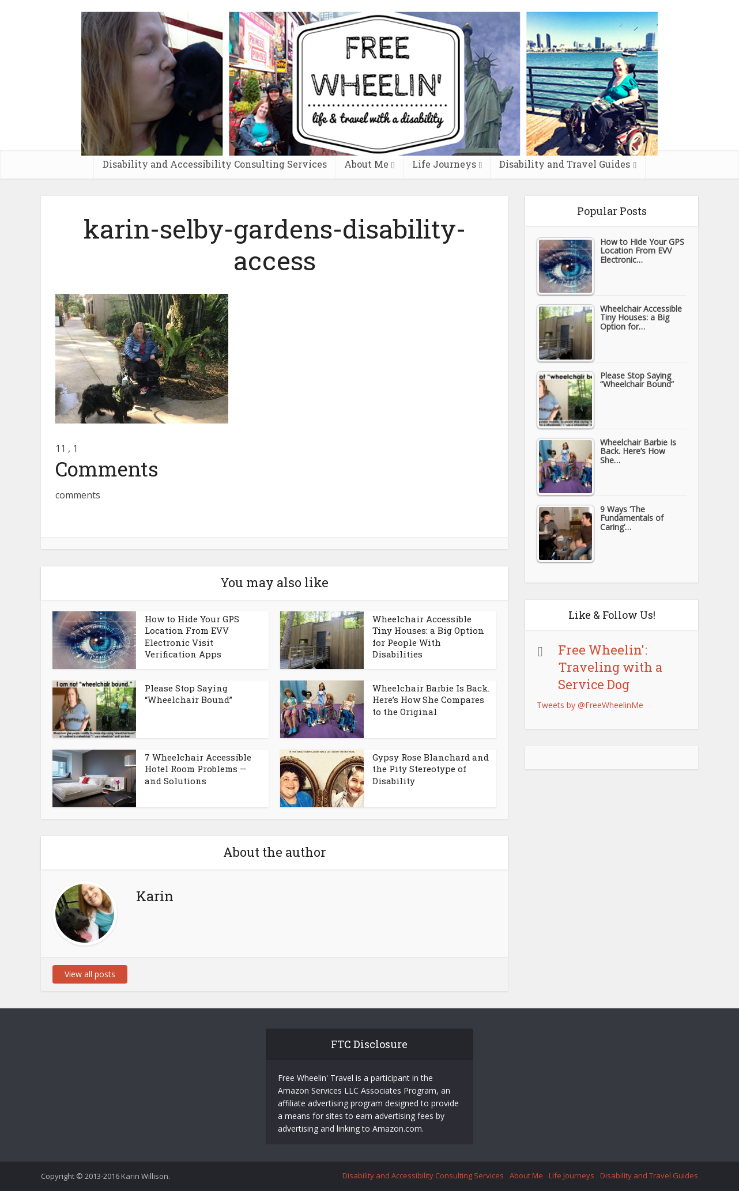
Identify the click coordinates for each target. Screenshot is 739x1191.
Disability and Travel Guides (564, 164)
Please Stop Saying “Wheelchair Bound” (188, 693)
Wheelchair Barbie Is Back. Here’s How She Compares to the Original (430, 699)
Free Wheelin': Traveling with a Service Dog (610, 667)
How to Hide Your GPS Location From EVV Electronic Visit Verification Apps (192, 636)
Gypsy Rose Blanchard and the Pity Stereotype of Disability (430, 769)
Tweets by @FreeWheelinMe (590, 705)
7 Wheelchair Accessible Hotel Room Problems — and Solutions (198, 769)
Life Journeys (444, 164)
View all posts (90, 974)
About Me (366, 164)
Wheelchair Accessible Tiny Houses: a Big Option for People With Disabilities (428, 636)
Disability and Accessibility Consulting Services (215, 164)
